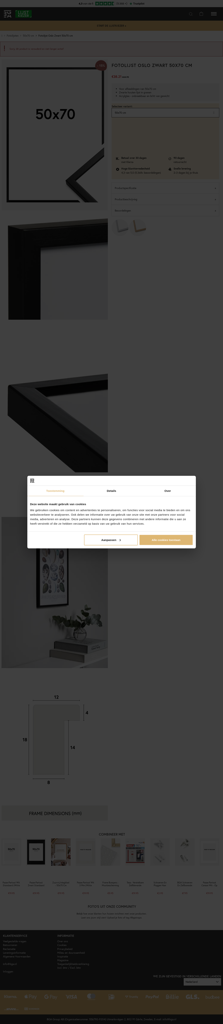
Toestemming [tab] (55, 490)
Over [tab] (167, 490)
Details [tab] (111, 490)
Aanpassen (111, 539)
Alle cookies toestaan (166, 539)
